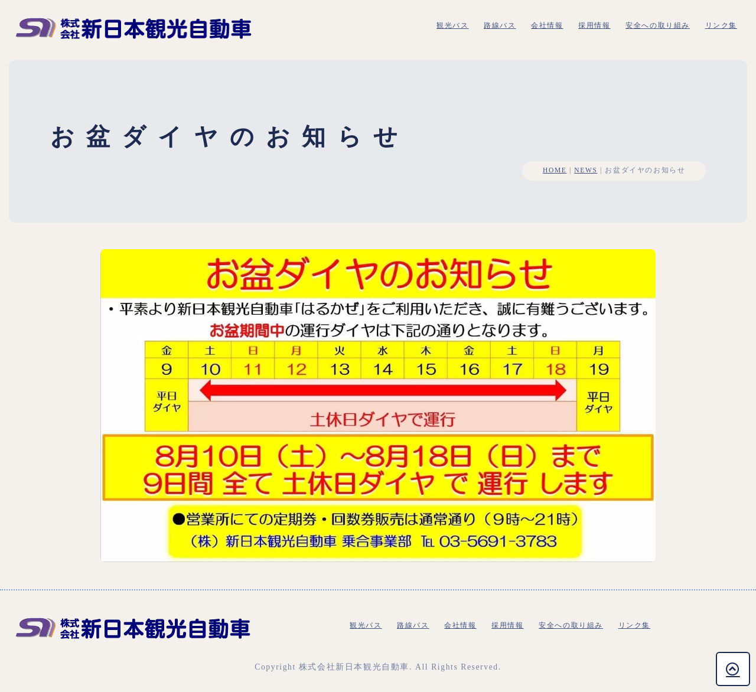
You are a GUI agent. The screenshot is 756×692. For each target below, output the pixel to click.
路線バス (500, 25)
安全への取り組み (657, 25)
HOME (554, 170)
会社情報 (547, 25)
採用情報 (594, 25)
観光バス (452, 25)
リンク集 (721, 25)
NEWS (585, 170)
